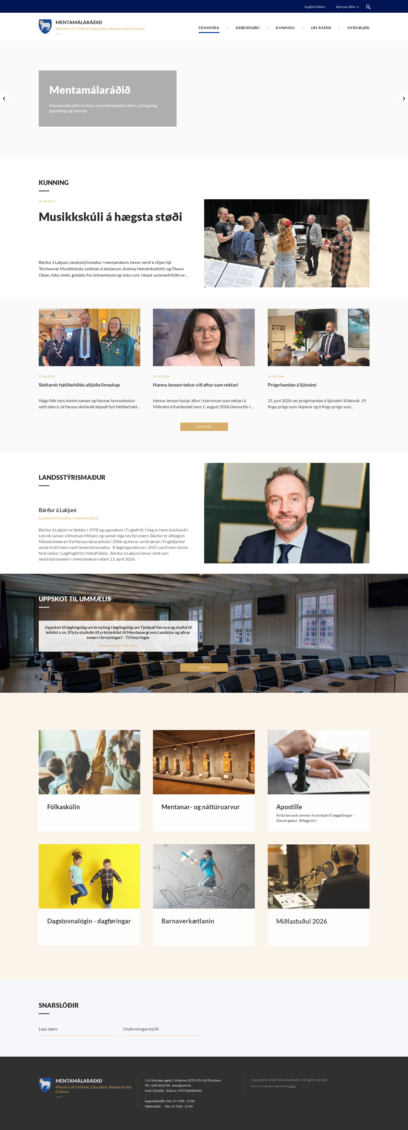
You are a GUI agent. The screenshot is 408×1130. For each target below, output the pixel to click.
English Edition (315, 7)
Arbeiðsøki (247, 27)
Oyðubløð (358, 27)
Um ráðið (321, 27)
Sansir (292, 1086)
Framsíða (209, 27)
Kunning (285, 27)
